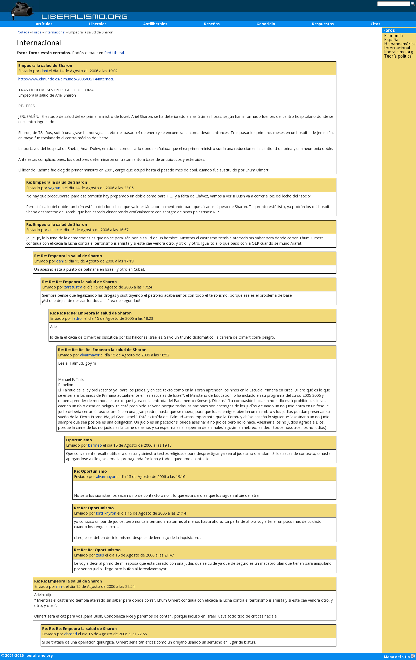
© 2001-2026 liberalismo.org (27, 655)
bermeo (95, 445)
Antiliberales (155, 23)
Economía (393, 36)
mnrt (60, 586)
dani (44, 70)
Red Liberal (114, 52)
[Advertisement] (399, 143)
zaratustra (73, 287)
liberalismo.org (398, 52)
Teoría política (397, 56)
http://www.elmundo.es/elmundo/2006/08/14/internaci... (66, 78)
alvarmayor (89, 354)
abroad (70, 633)
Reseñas (212, 23)
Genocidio (266, 23)
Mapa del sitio (399, 656)
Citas (375, 23)
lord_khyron (106, 513)
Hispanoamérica (399, 44)
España (391, 40)
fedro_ (77, 318)
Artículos (44, 23)
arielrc (53, 229)
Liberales (97, 23)
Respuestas (323, 23)
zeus (100, 555)
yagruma (56, 187)
